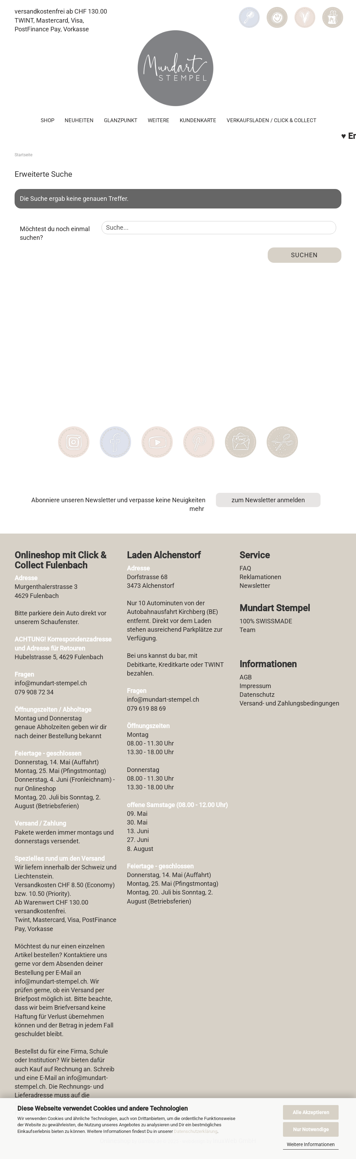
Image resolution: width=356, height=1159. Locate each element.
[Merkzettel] (305, 12)
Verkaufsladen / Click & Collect (271, 120)
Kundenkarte (198, 120)
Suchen (304, 255)
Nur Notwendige (311, 1129)
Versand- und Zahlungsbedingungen (289, 703)
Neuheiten (79, 120)
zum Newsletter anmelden (268, 500)
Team (248, 629)
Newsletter (255, 585)
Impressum (255, 685)
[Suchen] (249, 12)
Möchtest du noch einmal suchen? (55, 233)
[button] (277, 12)
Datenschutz (257, 694)
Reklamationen (260, 577)
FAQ (245, 568)
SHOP (47, 120)
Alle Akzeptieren (311, 1112)
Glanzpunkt (120, 120)
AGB (246, 677)
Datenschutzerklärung (195, 1131)
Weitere (158, 120)
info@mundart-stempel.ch (51, 981)
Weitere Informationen (311, 1144)
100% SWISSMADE (266, 621)
